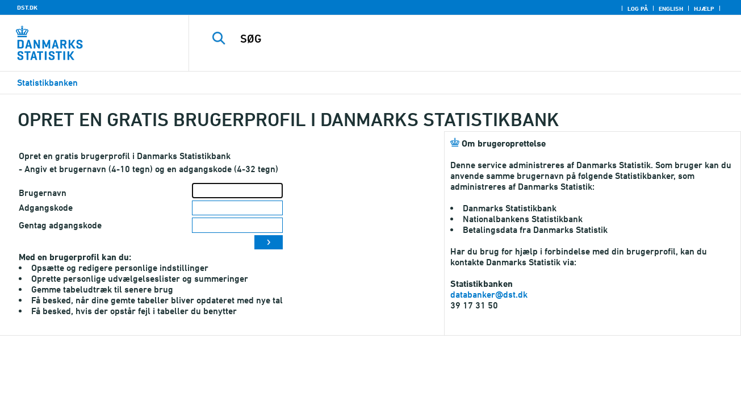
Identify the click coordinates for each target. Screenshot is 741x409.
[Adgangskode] (237, 208)
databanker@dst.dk (489, 294)
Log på (637, 8)
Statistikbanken (47, 82)
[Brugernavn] (237, 190)
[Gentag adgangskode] (237, 225)
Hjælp (704, 8)
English (671, 8)
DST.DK (27, 7)
